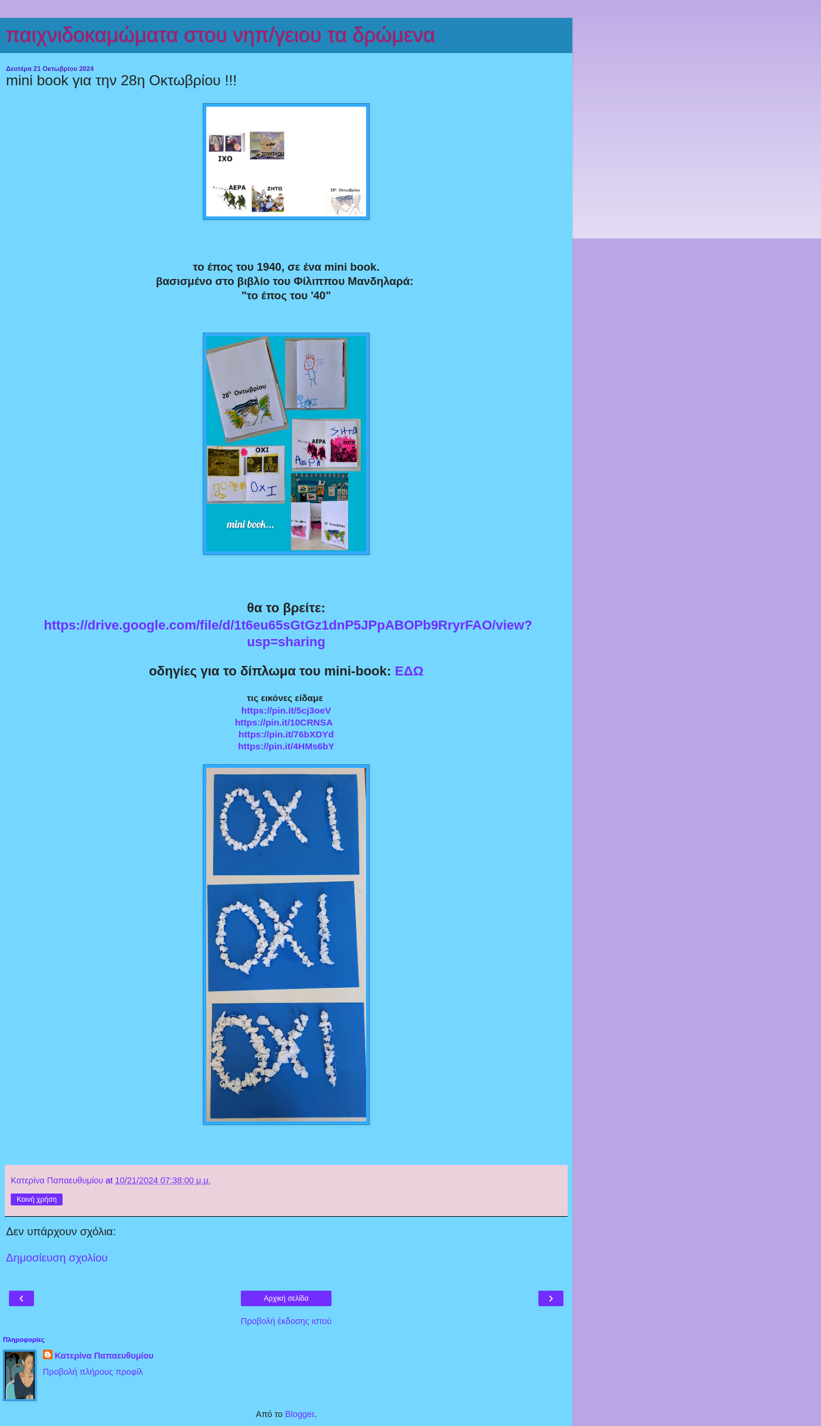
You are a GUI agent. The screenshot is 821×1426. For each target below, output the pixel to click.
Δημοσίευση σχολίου (57, 1257)
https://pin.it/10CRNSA (284, 722)
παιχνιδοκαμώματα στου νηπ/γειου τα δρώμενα (220, 35)
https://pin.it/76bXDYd (286, 734)
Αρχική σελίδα (286, 1298)
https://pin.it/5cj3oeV (286, 710)
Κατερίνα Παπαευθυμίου (104, 1355)
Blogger (299, 1414)
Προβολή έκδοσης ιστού (286, 1321)
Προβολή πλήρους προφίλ (93, 1372)
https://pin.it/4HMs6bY (286, 746)
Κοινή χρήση (37, 1199)
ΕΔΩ (409, 671)
